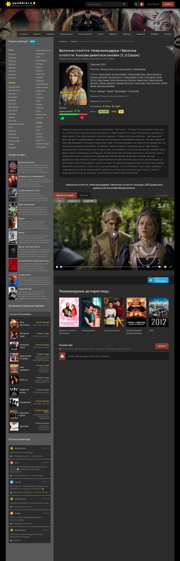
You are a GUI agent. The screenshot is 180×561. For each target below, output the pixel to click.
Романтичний (42, 87)
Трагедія (40, 97)
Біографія (13, 97)
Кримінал (40, 53)
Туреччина (95, 64)
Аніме (100, 34)
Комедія (12, 147)
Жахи (38, 111)
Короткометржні (43, 50)
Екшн (11, 127)
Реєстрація (153, 4)
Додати (162, 346)
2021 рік (12, 71)
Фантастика (41, 114)
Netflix (39, 127)
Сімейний (40, 91)
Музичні (39, 67)
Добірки (154, 34)
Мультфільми (66, 34)
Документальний (16, 124)
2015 (103, 64)
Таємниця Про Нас (21, 507)
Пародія (39, 77)
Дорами (113, 34)
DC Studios (41, 147)
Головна (24, 34)
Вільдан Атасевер (105, 86)
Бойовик (12, 100)
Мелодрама (120, 91)
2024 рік (12, 61)
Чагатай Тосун (107, 69)
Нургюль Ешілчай (98, 77)
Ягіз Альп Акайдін (123, 69)
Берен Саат (142, 80)
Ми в (161, 280)
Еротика (12, 130)
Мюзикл (39, 70)
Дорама (12, 114)
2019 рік (12, 78)
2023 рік (12, 64)
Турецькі (127, 34)
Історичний (133, 91)
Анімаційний (14, 87)
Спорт (38, 94)
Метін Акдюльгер (119, 80)
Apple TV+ (40, 140)
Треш (38, 101)
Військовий (13, 107)
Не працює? (162, 195)
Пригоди (40, 80)
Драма (110, 91)
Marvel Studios (42, 143)
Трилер (39, 104)
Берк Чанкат (104, 80)
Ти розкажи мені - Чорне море (26, 456)
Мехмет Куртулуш (124, 83)
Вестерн (12, 103)
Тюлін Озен (140, 83)
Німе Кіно (40, 74)
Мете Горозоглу (154, 74)
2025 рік (12, 57)
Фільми (37, 34)
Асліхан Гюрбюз (119, 74)
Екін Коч (132, 80)
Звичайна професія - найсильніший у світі (29, 492)
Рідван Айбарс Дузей (133, 77)
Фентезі (39, 118)
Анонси (167, 34)
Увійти (168, 4)
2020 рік (12, 74)
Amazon (39, 137)
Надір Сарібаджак (136, 74)
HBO (38, 130)
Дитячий (12, 120)
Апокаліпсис (14, 90)
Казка (11, 144)
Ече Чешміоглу (115, 77)
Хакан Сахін (105, 74)
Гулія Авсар (150, 77)
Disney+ (39, 133)
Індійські (141, 34)
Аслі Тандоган (153, 83)
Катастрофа (14, 141)
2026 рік (12, 54)
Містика (39, 64)
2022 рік (12, 67)
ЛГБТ (38, 57)
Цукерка (15, 540)
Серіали (50, 34)
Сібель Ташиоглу (107, 83)
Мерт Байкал (139, 69)
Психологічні (42, 84)
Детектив (13, 110)
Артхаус (12, 93)
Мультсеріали (85, 34)
